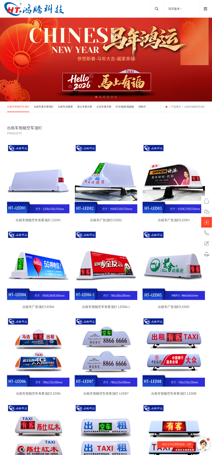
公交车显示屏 (103, 106)
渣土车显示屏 (84, 106)
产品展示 (176, 106)
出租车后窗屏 (65, 106)
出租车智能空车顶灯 (18, 106)
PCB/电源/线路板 (125, 106)
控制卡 (142, 106)
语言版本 (174, 8)
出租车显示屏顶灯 (44, 106)
